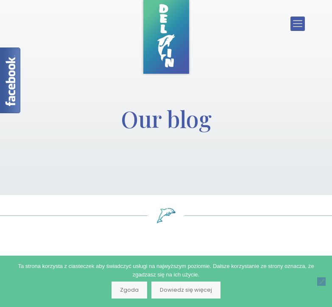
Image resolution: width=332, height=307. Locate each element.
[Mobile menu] (297, 24)
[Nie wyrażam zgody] (321, 281)
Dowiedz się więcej (186, 290)
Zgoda (129, 290)
